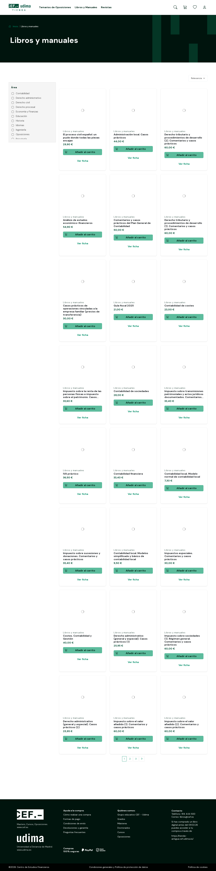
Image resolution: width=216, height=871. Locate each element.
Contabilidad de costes (179, 305)
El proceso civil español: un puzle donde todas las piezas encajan (81, 137)
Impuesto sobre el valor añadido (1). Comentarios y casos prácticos (130, 724)
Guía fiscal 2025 (124, 305)
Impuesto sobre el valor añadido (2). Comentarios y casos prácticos (181, 724)
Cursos (121, 832)
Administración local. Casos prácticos (131, 136)
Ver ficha (82, 160)
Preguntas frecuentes (74, 832)
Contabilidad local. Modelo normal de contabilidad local (182, 475)
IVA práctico (70, 473)
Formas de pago (71, 819)
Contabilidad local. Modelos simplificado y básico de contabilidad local (131, 556)
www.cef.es (22, 827)
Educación (21, 116)
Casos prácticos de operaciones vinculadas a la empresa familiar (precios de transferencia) (81, 310)
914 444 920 (188, 813)
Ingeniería (21, 129)
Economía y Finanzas (27, 111)
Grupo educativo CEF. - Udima (133, 814)
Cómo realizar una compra (77, 814)
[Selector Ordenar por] (198, 78)
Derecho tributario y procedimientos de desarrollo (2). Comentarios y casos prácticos (183, 139)
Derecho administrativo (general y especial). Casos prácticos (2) (80, 724)
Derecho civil (23, 102)
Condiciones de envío (74, 823)
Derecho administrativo (28, 98)
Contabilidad (22, 93)
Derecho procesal (25, 107)
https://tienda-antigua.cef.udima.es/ (182, 837)
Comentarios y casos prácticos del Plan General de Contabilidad (132, 223)
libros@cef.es (187, 816)
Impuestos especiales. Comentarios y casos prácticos (178, 556)
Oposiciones (22, 134)
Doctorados (123, 827)
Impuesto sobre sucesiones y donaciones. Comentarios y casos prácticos (81, 556)
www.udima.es (24, 849)
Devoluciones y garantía (75, 827)
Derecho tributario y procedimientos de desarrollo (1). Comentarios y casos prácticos (183, 224)
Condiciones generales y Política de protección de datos (118, 867)
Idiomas (20, 125)
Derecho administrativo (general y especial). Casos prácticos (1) (131, 638)
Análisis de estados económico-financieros (77, 221)
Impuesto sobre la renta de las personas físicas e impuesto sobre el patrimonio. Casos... (82, 394)
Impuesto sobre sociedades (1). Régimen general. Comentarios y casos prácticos (182, 640)
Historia (20, 120)
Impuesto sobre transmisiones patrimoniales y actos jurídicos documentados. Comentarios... (183, 394)
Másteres (122, 823)
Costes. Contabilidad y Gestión (77, 637)
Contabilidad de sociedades (131, 391)
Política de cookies (198, 867)
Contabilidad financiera (128, 473)
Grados (121, 819)
